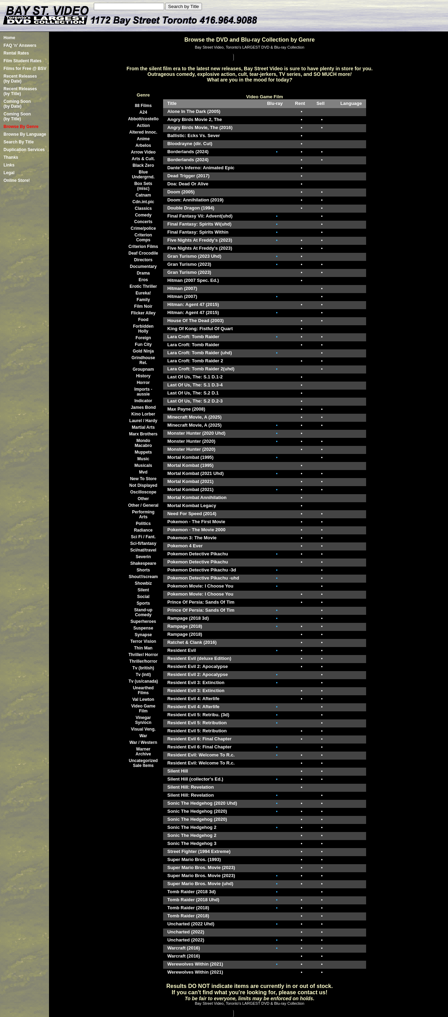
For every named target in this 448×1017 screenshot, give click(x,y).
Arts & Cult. (143, 158)
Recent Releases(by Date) (20, 79)
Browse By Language (25, 134)
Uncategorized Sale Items (143, 763)
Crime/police (143, 228)
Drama (143, 273)
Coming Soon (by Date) (17, 104)
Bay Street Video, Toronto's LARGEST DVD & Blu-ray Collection (249, 47)
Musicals (143, 465)
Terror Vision (143, 641)
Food (143, 319)
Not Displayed (143, 485)
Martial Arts (143, 427)
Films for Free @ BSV (25, 68)
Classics (143, 208)
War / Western (143, 742)
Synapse (143, 634)
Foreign (143, 337)
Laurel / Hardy (143, 420)
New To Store (143, 478)
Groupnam (143, 369)
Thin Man (143, 648)
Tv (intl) (143, 674)
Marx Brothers (143, 434)
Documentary (143, 266)
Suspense (143, 628)
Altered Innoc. (143, 132)
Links (9, 165)
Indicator (143, 400)
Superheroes (143, 621)
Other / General (143, 505)
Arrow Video (143, 152)
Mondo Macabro (143, 443)
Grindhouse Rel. (143, 360)
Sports (143, 603)
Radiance (143, 530)
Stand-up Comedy (143, 612)
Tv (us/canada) (143, 681)
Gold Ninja (143, 351)
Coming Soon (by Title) (17, 116)
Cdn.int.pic (143, 201)
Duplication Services (24, 149)
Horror (143, 382)
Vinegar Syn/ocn (143, 720)
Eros (143, 279)
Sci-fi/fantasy (143, 543)
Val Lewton (143, 699)
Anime (143, 138)
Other (143, 498)
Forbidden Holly (143, 329)
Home (9, 37)
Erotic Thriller (143, 286)
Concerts (143, 221)
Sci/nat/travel (143, 550)
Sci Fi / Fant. (143, 536)
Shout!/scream (143, 576)
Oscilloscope (143, 492)
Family (143, 299)
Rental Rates (16, 53)
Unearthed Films (143, 690)
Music (143, 458)
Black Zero (143, 165)
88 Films (143, 105)
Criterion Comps (143, 237)
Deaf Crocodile (143, 253)
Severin (143, 556)
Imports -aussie (143, 392)
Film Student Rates (23, 60)
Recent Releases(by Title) (20, 91)
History (143, 376)
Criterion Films (143, 246)
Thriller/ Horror (143, 654)
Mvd (143, 472)
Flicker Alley (143, 313)
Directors (143, 259)
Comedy (143, 215)
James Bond (143, 407)
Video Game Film (143, 708)
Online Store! (17, 180)
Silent (143, 590)
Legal (9, 172)
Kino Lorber (143, 414)
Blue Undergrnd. (143, 174)
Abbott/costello (143, 118)
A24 (143, 112)
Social (143, 596)
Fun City (143, 344)
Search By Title (19, 142)
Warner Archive (143, 751)
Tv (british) (143, 668)
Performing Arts (143, 514)
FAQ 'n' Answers (20, 45)
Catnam (143, 195)
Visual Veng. (143, 729)
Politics (143, 523)
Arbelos (143, 145)
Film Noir (143, 306)
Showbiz (143, 583)
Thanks (11, 157)
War (143, 735)
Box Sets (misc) (143, 186)
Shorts (143, 570)
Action (143, 125)
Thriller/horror (143, 661)
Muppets (143, 452)
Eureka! (143, 293)
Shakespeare (143, 563)
